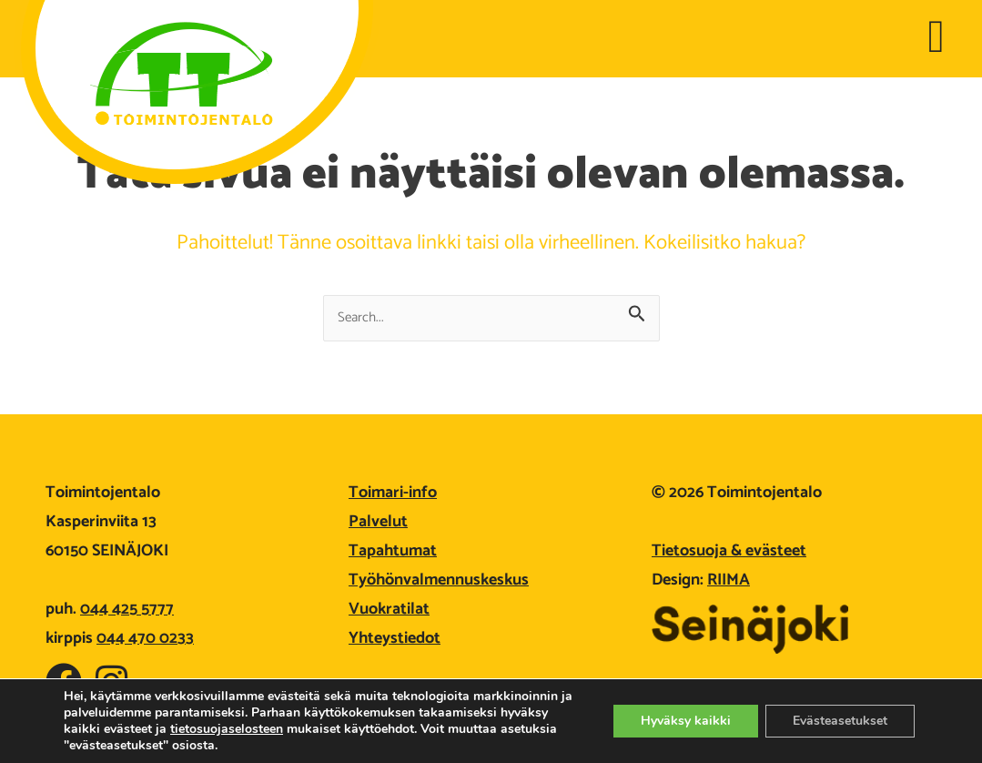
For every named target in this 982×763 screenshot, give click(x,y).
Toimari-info (393, 492)
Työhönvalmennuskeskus (439, 580)
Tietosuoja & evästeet (729, 551)
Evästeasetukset (840, 720)
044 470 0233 (145, 638)
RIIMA (728, 580)
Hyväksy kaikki (686, 720)
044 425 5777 (127, 609)
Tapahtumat (393, 551)
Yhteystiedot (394, 638)
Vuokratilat (389, 609)
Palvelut (378, 521)
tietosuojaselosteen (226, 729)
